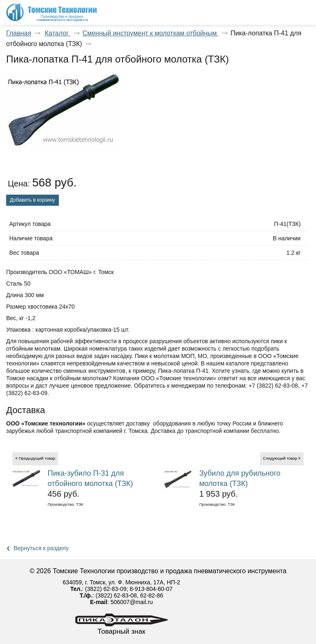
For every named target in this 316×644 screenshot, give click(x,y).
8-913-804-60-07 (151, 589)
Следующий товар (280, 458)
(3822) (94, 589)
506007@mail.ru (131, 602)
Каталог (58, 33)
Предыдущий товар (37, 458)
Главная (18, 33)
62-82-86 (151, 595)
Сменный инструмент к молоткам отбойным (150, 33)
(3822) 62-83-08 (116, 595)
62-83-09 (114, 589)
